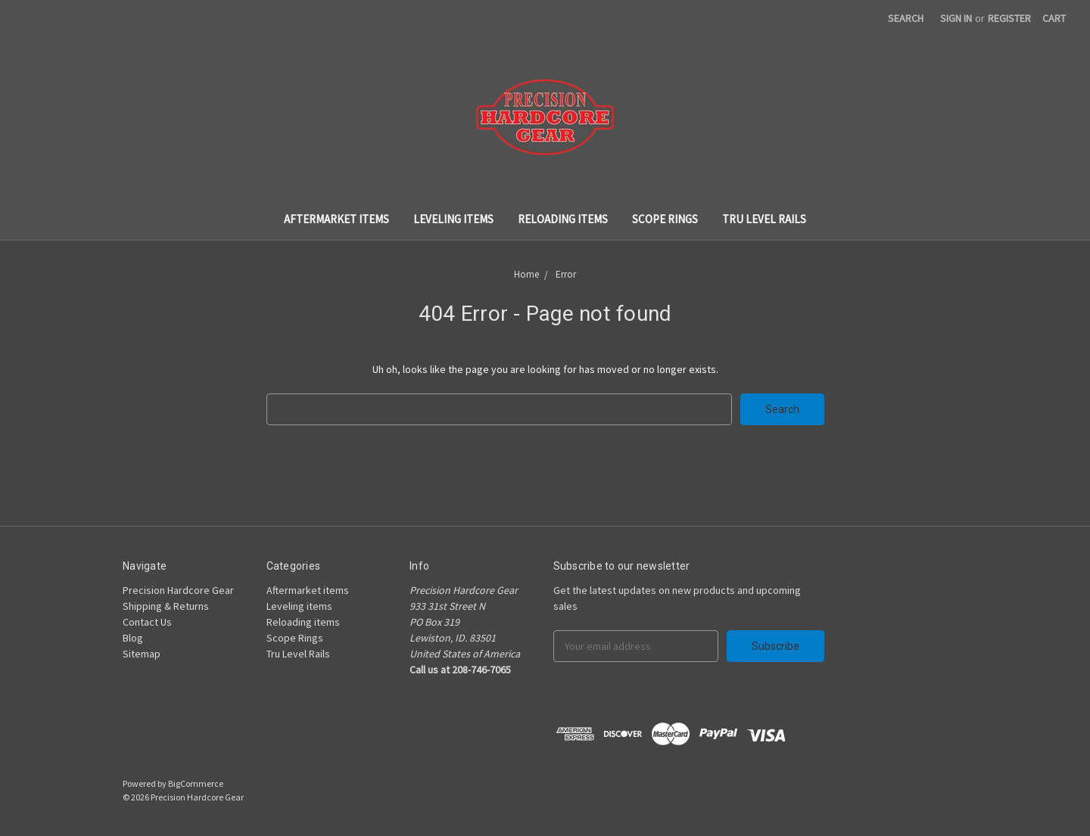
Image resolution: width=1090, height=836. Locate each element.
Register (1009, 18)
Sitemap (141, 653)
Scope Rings (665, 219)
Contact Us (147, 622)
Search (905, 18)
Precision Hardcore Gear (178, 590)
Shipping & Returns (166, 606)
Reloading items (563, 219)
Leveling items (453, 219)
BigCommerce (195, 783)
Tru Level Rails (764, 219)
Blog (133, 638)
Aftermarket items (336, 219)
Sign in (956, 18)
